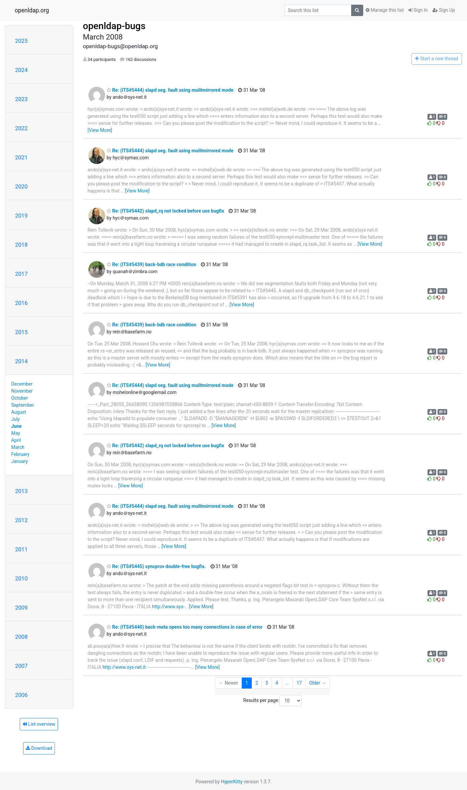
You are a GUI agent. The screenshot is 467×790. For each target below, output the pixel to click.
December (22, 384)
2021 (21, 157)
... (287, 683)
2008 (21, 636)
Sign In (418, 10)
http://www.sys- (168, 606)
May (15, 433)
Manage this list (385, 10)
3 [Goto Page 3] (266, 683)
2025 (21, 40)
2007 (21, 665)
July (15, 419)
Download (39, 748)
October (19, 398)
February (20, 454)
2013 (21, 491)
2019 (21, 215)
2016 (21, 303)
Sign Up (444, 10)
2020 (21, 186)
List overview (38, 724)
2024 (21, 70)
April (16, 440)
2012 (21, 520)
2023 (21, 99)
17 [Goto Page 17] (299, 683)
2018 (21, 244)
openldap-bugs (114, 25)
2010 (21, 578)
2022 (21, 128)
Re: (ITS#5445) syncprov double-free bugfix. (156, 566)
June (16, 426)
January (19, 461)
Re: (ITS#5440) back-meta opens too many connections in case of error (185, 627)
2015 (21, 332)
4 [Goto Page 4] (277, 683)
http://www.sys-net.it (124, 667)
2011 (21, 549)
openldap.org (32, 10)
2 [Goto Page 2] (256, 683)
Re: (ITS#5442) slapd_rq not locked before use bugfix (165, 211)
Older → (317, 683)
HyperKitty (232, 781)
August (18, 412)
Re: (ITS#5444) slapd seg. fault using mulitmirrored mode (170, 90)
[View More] (100, 130)
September (22, 405)
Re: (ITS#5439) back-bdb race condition (152, 264)
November (22, 391)
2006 (21, 695)
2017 (21, 273)
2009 (21, 607)
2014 (21, 361)
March (18, 447)
